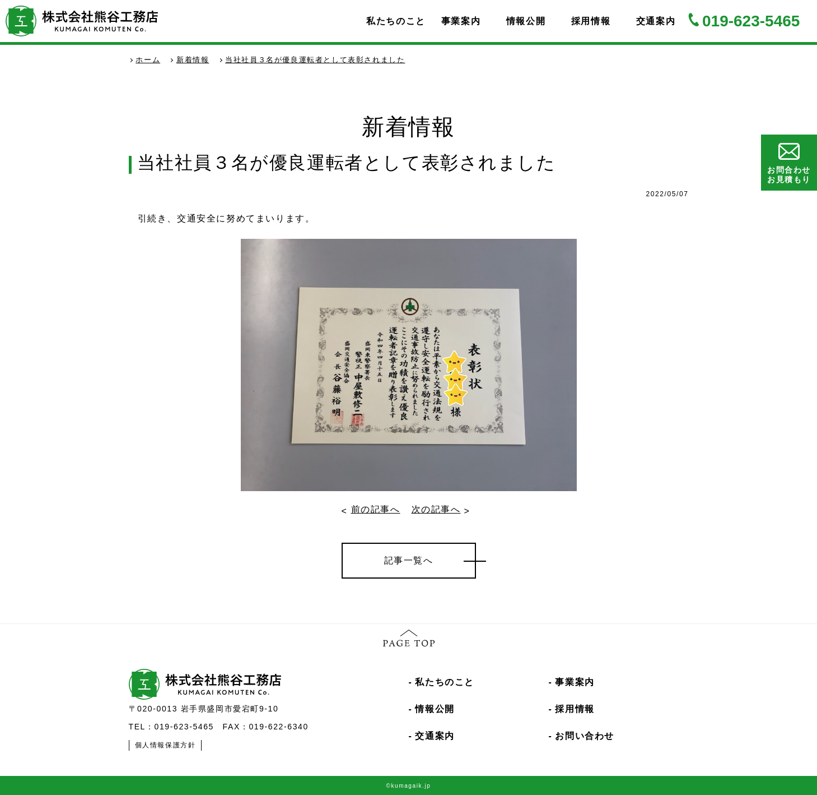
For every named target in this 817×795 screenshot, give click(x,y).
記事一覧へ (408, 560)
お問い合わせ (584, 736)
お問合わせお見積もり (789, 163)
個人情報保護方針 (165, 745)
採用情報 (590, 21)
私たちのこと (396, 21)
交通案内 (655, 21)
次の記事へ (436, 509)
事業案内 (460, 21)
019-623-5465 (751, 21)
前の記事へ (375, 509)
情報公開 (525, 21)
